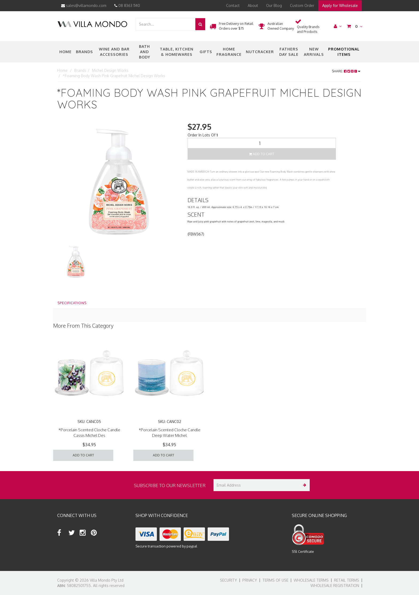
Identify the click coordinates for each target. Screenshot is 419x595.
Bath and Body (144, 51)
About (253, 5)
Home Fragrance (229, 52)
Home (65, 51)
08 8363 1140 (127, 5)
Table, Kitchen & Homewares (176, 52)
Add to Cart (261, 154)
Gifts (206, 51)
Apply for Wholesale (340, 5)
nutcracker (260, 51)
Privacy (249, 580)
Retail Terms (346, 580)
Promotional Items (344, 52)
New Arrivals (314, 52)
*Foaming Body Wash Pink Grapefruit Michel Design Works (114, 75)
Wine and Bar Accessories (114, 52)
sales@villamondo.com (83, 5)
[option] (118, 182)
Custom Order (302, 5)
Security (228, 580)
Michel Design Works (110, 70)
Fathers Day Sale (288, 52)
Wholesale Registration (335, 585)
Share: (346, 71)
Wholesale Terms (311, 580)
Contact (233, 5)
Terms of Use (275, 580)
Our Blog (274, 5)
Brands (84, 51)
